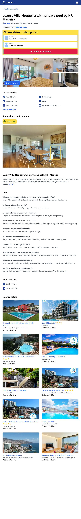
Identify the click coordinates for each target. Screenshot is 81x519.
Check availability (40, 51)
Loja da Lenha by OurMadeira (53, 356)
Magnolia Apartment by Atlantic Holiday (57, 455)
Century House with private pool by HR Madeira (18, 324)
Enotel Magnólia (48, 323)
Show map (6, 23)
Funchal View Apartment (12, 455)
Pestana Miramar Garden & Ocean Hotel (18, 356)
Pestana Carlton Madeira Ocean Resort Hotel (20, 421)
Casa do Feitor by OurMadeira (14, 390)
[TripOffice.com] (8, 2)
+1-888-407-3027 (20, 27)
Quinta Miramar (48, 421)
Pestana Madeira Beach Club (53, 390)
